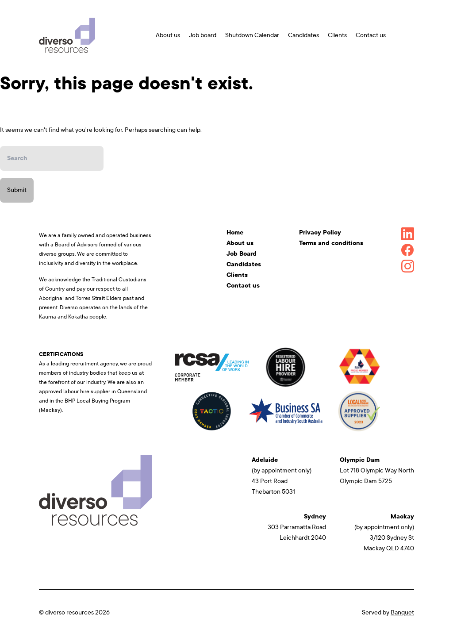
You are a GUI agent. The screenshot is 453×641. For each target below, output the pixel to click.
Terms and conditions (331, 243)
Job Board (241, 253)
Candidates (303, 35)
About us (168, 35)
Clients (337, 35)
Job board (202, 35)
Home (234, 232)
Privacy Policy (320, 232)
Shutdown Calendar (252, 35)
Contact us (371, 35)
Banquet (402, 612)
